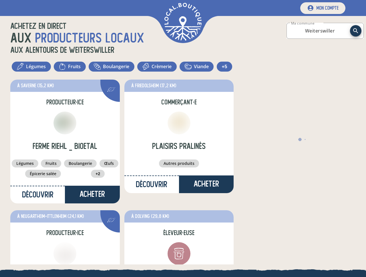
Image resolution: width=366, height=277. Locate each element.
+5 (183, 83)
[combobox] (320, 30)
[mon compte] (322, 8)
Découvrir (37, 212)
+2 (98, 191)
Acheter (92, 211)
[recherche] (355, 31)
